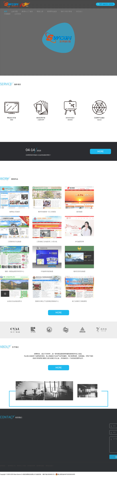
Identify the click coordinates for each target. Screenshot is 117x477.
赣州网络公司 (11, 465)
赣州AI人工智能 (27, 11)
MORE (100, 151)
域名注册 (40, 11)
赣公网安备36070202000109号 (65, 474)
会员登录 (18, 14)
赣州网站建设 (52, 11)
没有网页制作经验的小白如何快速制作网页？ (38, 155)
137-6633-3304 (106, 4)
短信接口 (79, 11)
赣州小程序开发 (66, 11)
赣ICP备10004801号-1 (49, 474)
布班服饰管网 (31, 465)
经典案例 (7, 14)
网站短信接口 (49, 465)
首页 (5, 11)
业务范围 (14, 11)
